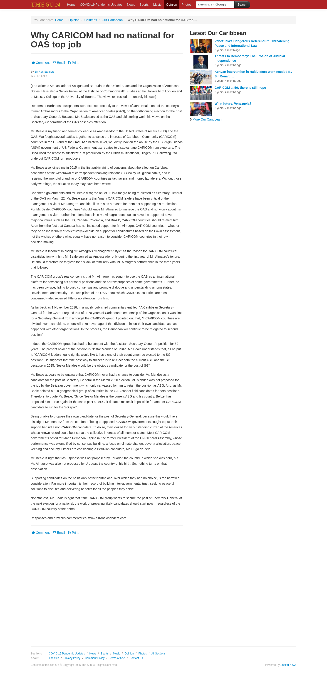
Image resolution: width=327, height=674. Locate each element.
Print (73, 62)
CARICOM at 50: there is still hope (240, 87)
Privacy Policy (72, 658)
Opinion (171, 4)
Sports (144, 4)
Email (59, 62)
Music (157, 4)
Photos (186, 4)
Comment (41, 62)
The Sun (54, 658)
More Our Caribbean (206, 119)
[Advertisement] (107, 587)
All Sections (158, 653)
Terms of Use (117, 658)
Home (71, 4)
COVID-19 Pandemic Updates (101, 4)
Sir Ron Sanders (44, 71)
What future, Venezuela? (233, 103)
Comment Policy (95, 658)
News (131, 4)
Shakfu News (288, 665)
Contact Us (136, 658)
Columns (90, 20)
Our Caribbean (112, 20)
